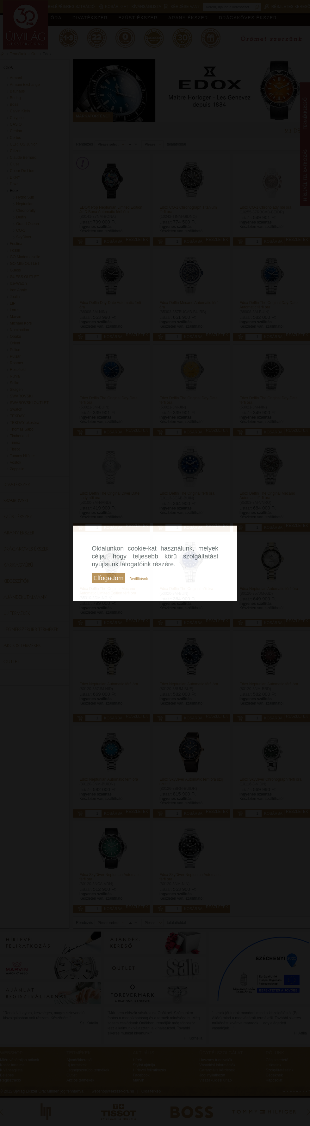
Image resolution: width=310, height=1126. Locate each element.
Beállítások (138, 579)
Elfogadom (108, 578)
